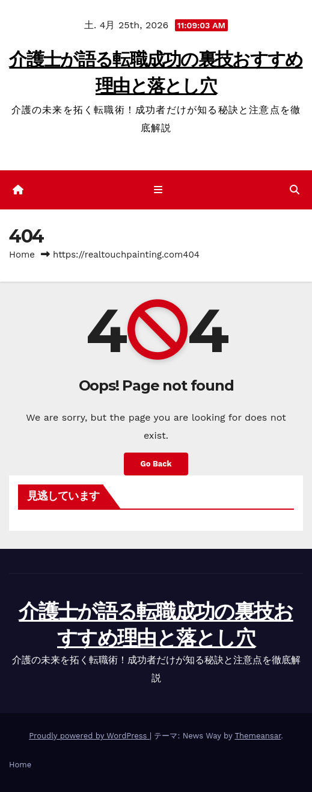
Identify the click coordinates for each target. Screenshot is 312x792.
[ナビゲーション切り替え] (158, 190)
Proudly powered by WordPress (89, 735)
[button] (294, 190)
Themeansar (257, 735)
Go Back (156, 463)
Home (22, 254)
